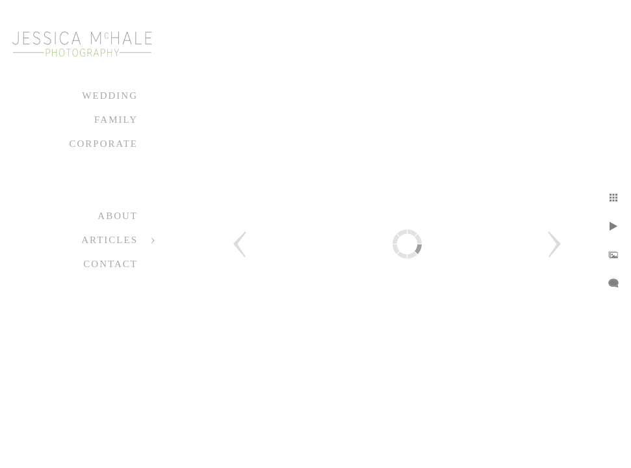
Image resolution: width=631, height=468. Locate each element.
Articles (109, 240)
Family (116, 119)
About (117, 216)
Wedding (110, 95)
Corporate (103, 143)
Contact (110, 264)
